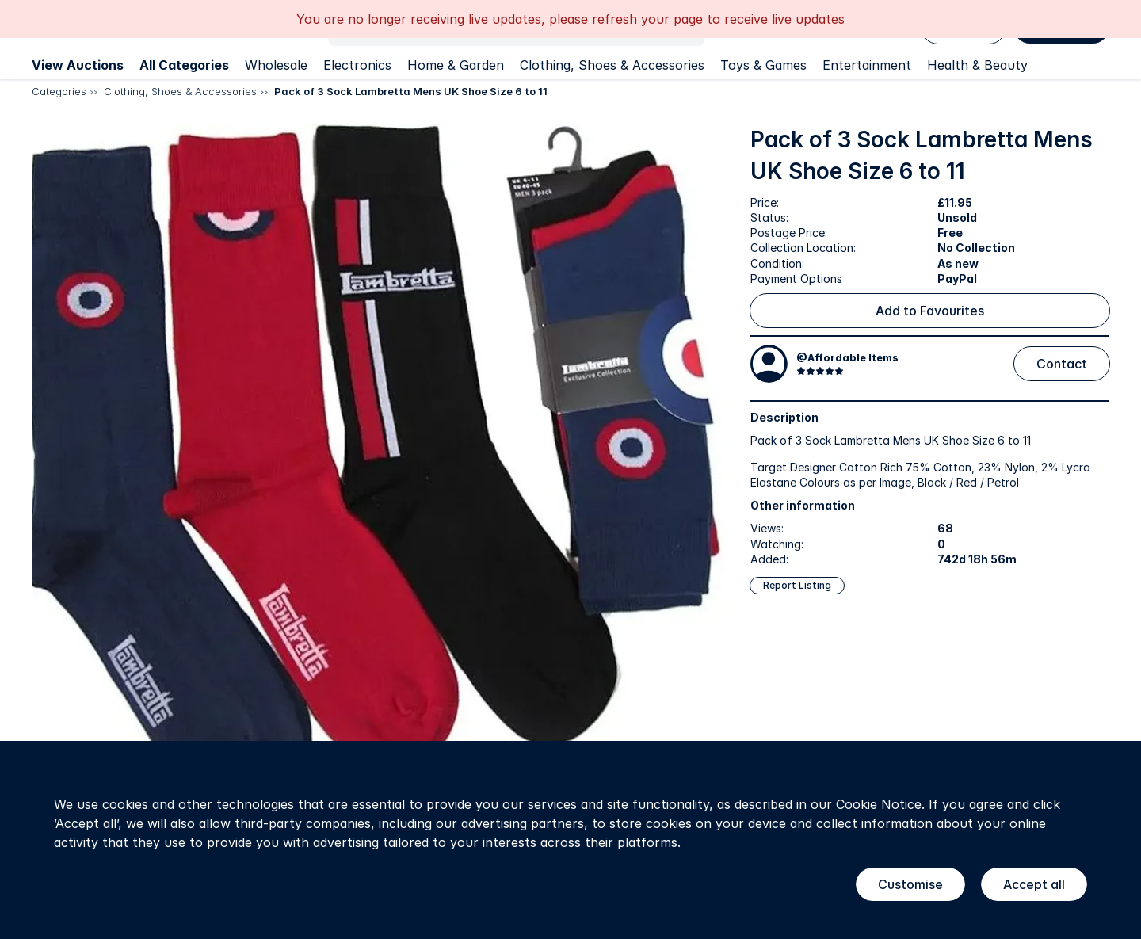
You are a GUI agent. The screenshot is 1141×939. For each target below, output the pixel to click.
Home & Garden (455, 65)
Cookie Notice (879, 804)
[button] (383, 475)
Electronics (357, 65)
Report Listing (797, 585)
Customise (910, 884)
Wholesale (276, 65)
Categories (59, 91)
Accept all (1034, 884)
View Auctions (78, 65)
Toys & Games (763, 65)
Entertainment (866, 65)
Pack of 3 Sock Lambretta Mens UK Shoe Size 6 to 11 (411, 91)
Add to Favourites (930, 311)
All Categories (184, 65)
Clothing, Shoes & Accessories (612, 65)
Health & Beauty (977, 65)
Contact (1061, 364)
